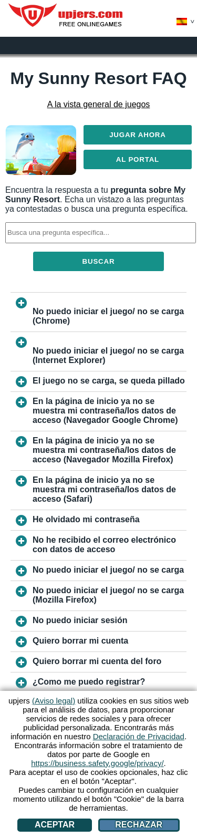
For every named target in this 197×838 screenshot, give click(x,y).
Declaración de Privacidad (138, 736)
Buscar (98, 261)
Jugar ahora (137, 135)
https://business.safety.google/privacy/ (97, 763)
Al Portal (137, 159)
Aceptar (55, 824)
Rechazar (138, 824)
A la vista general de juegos (98, 104)
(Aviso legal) (53, 700)
